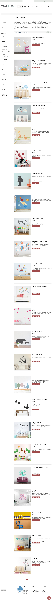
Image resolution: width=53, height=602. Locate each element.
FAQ (23, 589)
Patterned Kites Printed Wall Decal (39, 286)
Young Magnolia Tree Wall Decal (39, 558)
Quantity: (33, 180)
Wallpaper (30, 6)
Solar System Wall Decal (37, 150)
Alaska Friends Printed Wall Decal (39, 105)
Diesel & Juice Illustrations (4, 95)
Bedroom (4, 41)
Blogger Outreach (35, 591)
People (3, 69)
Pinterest (43, 591)
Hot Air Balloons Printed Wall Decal (39, 241)
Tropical (3, 89)
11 (33, 579)
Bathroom (4, 39)
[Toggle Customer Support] (49, 598)
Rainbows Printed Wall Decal (38, 37)
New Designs (4, 20)
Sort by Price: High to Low (18, 32)
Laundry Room (5, 56)
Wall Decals (20, 6)
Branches (4, 44)
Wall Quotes (4, 79)
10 (31, 579)
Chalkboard (4, 46)
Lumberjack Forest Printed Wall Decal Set (41, 444)
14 (38, 579)
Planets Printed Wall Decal (37, 196)
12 (35, 579)
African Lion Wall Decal (37, 354)
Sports (3, 84)
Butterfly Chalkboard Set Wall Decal (39, 399)
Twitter (43, 590)
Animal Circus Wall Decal (37, 218)
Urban (3, 91)
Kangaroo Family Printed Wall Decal (39, 128)
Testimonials (34, 590)
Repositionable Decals (6, 22)
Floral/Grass (4, 49)
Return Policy (34, 592)
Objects (3, 66)
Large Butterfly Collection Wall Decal (40, 309)
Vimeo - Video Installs (45, 592)
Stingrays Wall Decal (36, 422)
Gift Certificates (35, 589)
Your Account (25, 590)
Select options (36, 44)
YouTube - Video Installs (46, 593)
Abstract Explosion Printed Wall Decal (40, 467)
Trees (3, 86)
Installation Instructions (25, 593)
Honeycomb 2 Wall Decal (37, 512)
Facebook (43, 589)
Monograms (4, 59)
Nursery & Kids (5, 76)
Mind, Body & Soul (5, 71)
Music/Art (4, 61)
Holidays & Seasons (6, 51)
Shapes (3, 81)
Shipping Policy (35, 593)
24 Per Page (26, 32)
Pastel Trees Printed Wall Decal (38, 377)
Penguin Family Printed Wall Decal (39, 82)
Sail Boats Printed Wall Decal (38, 263)
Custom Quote (46, 6)
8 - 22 (44, 579)
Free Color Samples (38, 6)
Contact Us (25, 591)
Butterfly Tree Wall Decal (37, 490)
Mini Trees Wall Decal (36, 535)
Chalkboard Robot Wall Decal (38, 173)
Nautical (3, 64)
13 (37, 579)
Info (18, 8)
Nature (3, 74)
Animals (3, 36)
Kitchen (3, 54)
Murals (25, 6)
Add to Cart (35, 183)
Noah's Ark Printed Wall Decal (38, 60)
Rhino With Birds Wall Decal (38, 331)
